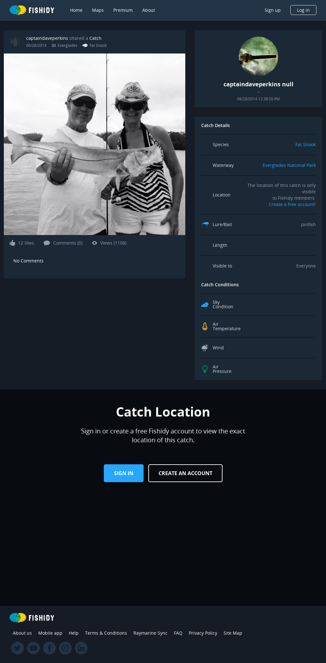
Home (76, 10)
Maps (98, 10)
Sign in (123, 473)
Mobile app (50, 633)
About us (22, 633)
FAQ (178, 633)
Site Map (232, 633)
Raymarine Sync (150, 633)
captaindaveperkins (47, 38)
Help (74, 633)
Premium (123, 10)
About (148, 10)
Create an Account (185, 473)
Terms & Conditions (106, 633)
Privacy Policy (203, 633)
